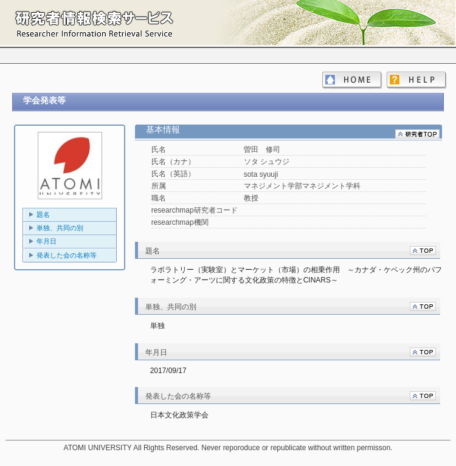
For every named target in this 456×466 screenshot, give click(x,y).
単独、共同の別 (59, 227)
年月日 (46, 241)
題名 (43, 214)
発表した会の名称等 (66, 255)
